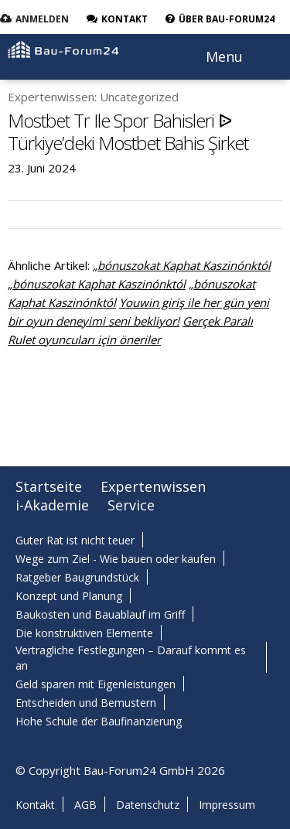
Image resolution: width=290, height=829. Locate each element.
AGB (85, 804)
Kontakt (35, 804)
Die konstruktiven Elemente (84, 633)
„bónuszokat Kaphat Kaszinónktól (182, 265)
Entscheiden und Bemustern (85, 702)
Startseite (48, 486)
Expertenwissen (153, 486)
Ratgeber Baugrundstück (77, 577)
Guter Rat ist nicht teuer (75, 540)
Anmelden (42, 19)
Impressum (227, 804)
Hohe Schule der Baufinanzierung (98, 721)
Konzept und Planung (68, 595)
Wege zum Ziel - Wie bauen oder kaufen (115, 558)
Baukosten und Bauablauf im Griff (100, 614)
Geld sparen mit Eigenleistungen (95, 684)
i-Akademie (52, 505)
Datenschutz (147, 804)
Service (131, 505)
